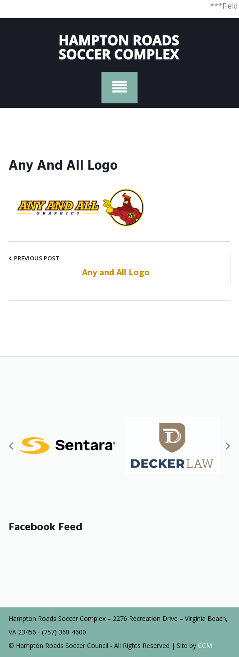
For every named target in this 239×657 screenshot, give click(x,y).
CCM (205, 645)
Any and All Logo (116, 272)
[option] (67, 445)
